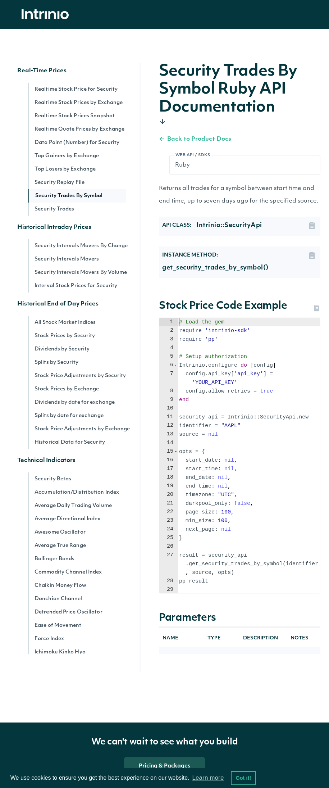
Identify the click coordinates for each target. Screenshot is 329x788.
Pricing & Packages (165, 766)
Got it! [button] (243, 778)
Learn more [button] (208, 777)
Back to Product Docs (195, 139)
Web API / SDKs (192, 155)
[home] (47, 14)
